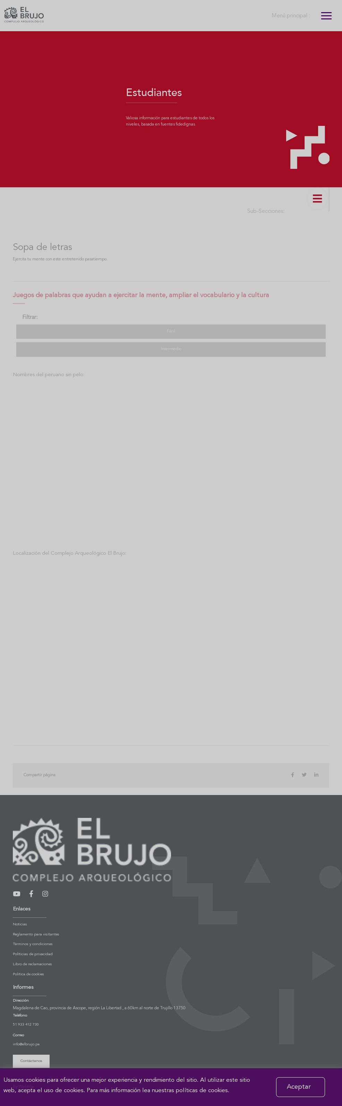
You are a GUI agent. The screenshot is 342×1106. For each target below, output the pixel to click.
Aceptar (299, 1086)
